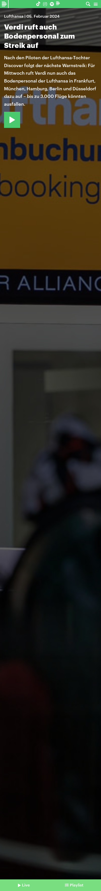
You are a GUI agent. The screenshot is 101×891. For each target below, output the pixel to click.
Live (26, 884)
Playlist (76, 884)
